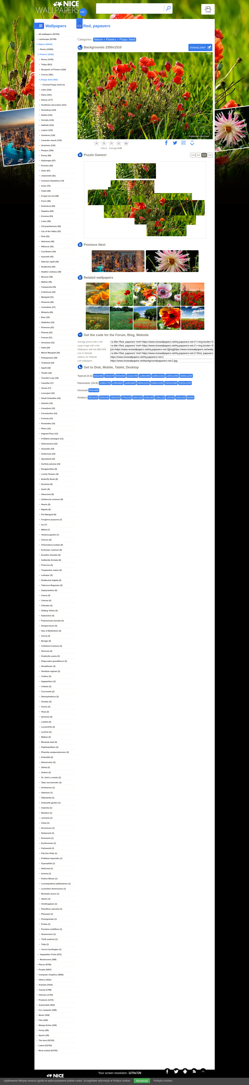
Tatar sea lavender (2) (51, 782)
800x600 (120, 375)
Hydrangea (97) (48, 160)
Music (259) (44, 1015)
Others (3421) (45, 980)
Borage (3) (46, 641)
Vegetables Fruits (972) (51, 954)
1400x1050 (172, 375)
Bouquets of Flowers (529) (53, 69)
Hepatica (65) (47, 211)
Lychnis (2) (46, 732)
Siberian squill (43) (50, 262)
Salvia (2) (45, 767)
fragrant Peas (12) (49, 434)
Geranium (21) (48, 343)
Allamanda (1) (47, 798)
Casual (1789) (45, 990)
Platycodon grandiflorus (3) (54, 661)
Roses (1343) (47, 59)
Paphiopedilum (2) (49, 747)
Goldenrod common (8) (52, 499)
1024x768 (132, 375)
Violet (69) (46, 191)
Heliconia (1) (47, 868)
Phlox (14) (46, 428)
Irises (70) (45, 186)
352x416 (93, 397)
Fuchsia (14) (47, 418)
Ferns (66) (46, 201)
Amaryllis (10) (47, 449)
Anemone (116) (48, 145)
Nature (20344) (45, 44)
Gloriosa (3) (46, 651)
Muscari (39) (47, 277)
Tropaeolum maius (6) (51, 570)
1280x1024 (158, 375)
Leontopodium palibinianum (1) (56, 884)
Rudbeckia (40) (48, 267)
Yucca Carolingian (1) (51, 949)
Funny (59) (44, 1030)
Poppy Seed (127, 39)
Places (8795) (45, 964)
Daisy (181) (46, 95)
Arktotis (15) (47, 403)
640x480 (98, 375)
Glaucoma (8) (47, 494)
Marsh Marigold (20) (50, 353)
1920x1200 (185, 383)
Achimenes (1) (48, 787)
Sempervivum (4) (49, 626)
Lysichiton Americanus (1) (53, 889)
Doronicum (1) (48, 828)
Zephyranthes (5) (49, 590)
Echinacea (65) (48, 206)
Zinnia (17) (46, 388)
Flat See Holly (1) (49, 853)
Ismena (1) (46, 873)
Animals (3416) (46, 985)
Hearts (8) (45, 504)
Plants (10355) (46, 49)
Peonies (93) (47, 166)
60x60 (190, 397)
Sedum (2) (46, 772)
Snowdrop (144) (48, 110)
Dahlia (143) (46, 115)
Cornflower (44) (48, 251)
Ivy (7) (44, 525)
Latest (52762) (45, 1045)
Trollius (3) (46, 676)
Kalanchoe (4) (47, 616)
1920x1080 (171, 383)
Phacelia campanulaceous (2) (55, 752)
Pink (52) (45, 236)
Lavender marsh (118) (51, 140)
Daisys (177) (47, 100)
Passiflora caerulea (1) (51, 909)
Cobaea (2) (46, 686)
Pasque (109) (47, 150)
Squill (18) (46, 368)
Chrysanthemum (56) (51, 226)
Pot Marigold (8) (48, 514)
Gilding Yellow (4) (49, 610)
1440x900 (130, 383)
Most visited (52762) (48, 1050)
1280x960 (145, 375)
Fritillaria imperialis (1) (51, 858)
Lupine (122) (47, 130)
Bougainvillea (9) (49, 469)
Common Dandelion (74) (52, 181)
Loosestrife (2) (48, 727)
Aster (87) (45, 171)
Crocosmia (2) (47, 691)
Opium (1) (45, 899)
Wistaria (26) (47, 312)
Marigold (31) (47, 297)
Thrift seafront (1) (49, 939)
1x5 (193, 155)
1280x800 (117, 383)
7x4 (209, 155)
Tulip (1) (45, 944)
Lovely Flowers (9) (50, 474)
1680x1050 (157, 383)
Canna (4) (45, 595)
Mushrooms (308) (48, 959)
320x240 (104, 397)
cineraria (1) (46, 818)
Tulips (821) (46, 64)
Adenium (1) (47, 793)
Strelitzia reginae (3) (50, 671)
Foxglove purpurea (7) (51, 519)
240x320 (115, 397)
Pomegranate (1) (49, 919)
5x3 (204, 155)
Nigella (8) (46, 509)
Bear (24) (45, 317)
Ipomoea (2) (46, 717)
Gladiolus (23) (47, 322)
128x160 (149, 397)
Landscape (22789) (47, 39)
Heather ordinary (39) (51, 272)
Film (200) (43, 1020)
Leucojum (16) (48, 393)
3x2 (198, 155)
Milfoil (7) (45, 530)
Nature (98, 39)
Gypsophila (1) (48, 863)
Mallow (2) (46, 737)
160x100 (137, 397)
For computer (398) (48, 1010)
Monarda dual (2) (49, 742)
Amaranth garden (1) (51, 803)
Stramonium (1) (48, 934)
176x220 (126, 397)
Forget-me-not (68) (50, 196)
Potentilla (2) (47, 757)
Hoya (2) (45, 712)
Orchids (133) (47, 120)
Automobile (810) (47, 1005)
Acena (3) (45, 636)
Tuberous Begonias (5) (52, 585)
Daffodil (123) (47, 125)
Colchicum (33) (48, 292)
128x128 (160, 397)
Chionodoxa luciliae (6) (52, 545)
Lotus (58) (46, 221)
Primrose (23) (47, 327)
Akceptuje (142, 1080)
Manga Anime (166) (48, 1025)
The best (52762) (46, 1040)
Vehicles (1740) (46, 995)
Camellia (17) (47, 383)
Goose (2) (45, 707)
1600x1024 (143, 383)
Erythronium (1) (48, 843)
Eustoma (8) (47, 484)
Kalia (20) (45, 348)
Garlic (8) (45, 489)
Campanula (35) (48, 287)
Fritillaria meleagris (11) (52, 439)
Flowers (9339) (47, 54)
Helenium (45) (47, 241)
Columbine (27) (48, 307)
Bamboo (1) (46, 813)
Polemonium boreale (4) (52, 621)
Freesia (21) (46, 337)
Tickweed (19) (47, 363)
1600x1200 (186, 375)
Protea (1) (45, 924)
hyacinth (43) (47, 257)
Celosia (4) (46, 600)
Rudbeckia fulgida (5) (51, 580)
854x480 (94, 390)
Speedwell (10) (48, 459)
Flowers (111, 39)
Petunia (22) (46, 332)
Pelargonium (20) (49, 358)
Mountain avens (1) (50, 894)
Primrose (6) (47, 565)
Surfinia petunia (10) (50, 464)
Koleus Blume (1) (49, 878)
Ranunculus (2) (48, 762)
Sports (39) (44, 1035)
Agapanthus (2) (48, 681)
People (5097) (45, 970)
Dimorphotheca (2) (50, 696)
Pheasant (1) (47, 914)
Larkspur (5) (47, 575)
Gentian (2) (46, 702)
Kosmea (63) (47, 216)
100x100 (181, 397)
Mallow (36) (46, 282)
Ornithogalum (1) (49, 904)
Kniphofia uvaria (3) (50, 656)
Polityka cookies (163, 1080)
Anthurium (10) (48, 454)
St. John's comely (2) (51, 777)
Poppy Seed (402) (49, 80)
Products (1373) (46, 1000)
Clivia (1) (45, 823)
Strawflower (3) (48, 666)
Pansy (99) (46, 155)
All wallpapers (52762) (49, 34)
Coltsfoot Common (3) (51, 646)
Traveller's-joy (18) (50, 378)
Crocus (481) (47, 75)
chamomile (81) (48, 176)
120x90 (170, 397)
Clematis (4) (46, 605)
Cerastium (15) (48, 408)
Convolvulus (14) (49, 413)
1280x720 (105, 383)
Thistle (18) (46, 373)
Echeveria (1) (47, 838)
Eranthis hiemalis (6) (51, 555)
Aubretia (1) (46, 808)
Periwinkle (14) (48, 423)
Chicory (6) (46, 540)
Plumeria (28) (47, 302)
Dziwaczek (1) (47, 833)
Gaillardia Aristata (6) (51, 560)
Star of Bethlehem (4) (51, 631)
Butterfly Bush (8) (49, 479)
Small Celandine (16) (51, 398)
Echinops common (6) (51, 550)
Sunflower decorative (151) (54, 105)
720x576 (109, 375)
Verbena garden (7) (50, 535)
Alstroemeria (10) (49, 444)
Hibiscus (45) (47, 246)
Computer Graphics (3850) (51, 975)
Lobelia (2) (46, 722)
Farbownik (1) (47, 848)
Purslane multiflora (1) (51, 929)
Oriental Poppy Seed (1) (54, 85)
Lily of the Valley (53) (51, 231)
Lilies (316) (46, 90)
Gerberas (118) (48, 135)
